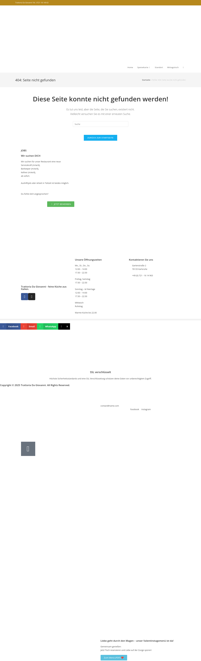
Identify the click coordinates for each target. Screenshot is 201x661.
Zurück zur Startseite (100, 138)
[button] (100, 320)
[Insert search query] (100, 124)
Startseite (146, 80)
